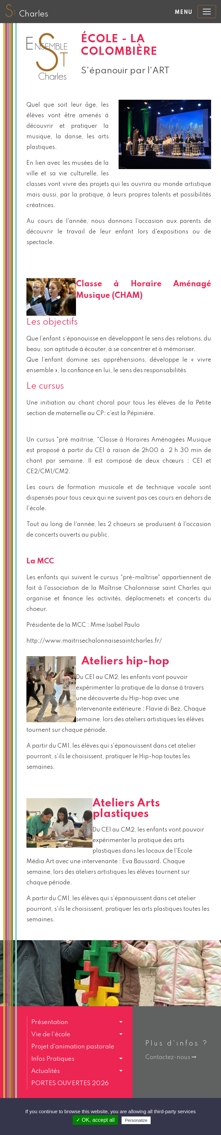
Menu (183, 12)
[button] (74, 1022)
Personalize (136, 1120)
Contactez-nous (170, 1057)
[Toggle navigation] (207, 11)
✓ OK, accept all (95, 1120)
